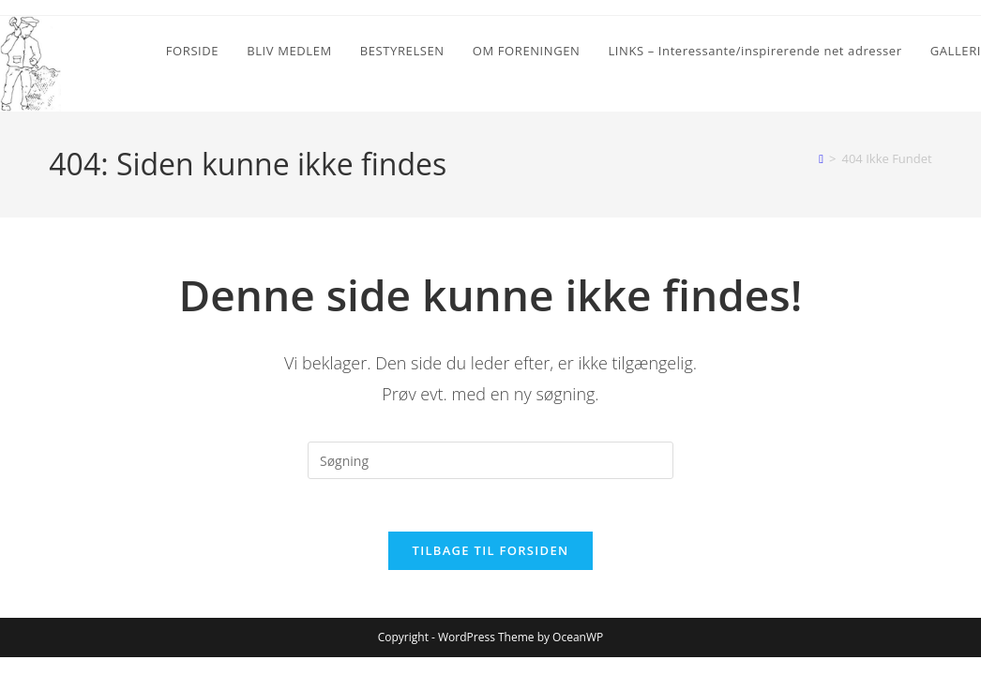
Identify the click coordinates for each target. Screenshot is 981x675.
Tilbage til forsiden (491, 555)
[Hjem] (821, 158)
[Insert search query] (490, 460)
